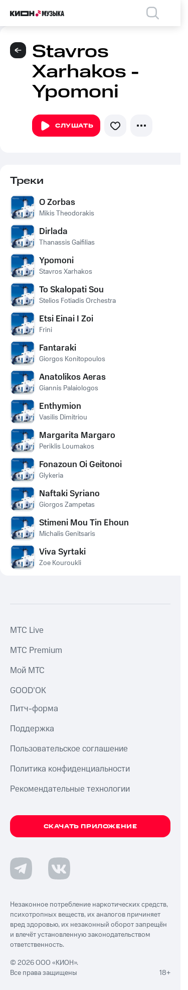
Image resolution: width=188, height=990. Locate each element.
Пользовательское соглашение (69, 749)
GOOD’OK (28, 691)
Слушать (66, 126)
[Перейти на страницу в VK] (59, 868)
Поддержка (32, 729)
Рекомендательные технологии (70, 789)
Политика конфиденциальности (70, 769)
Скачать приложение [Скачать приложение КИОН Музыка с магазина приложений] (90, 826)
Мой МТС (27, 671)
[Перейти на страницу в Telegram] (21, 868)
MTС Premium (36, 650)
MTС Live (27, 630)
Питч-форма (34, 709)
